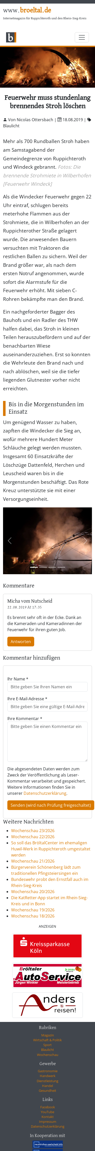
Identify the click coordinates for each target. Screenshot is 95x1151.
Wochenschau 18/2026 (32, 916)
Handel (47, 1085)
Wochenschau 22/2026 (32, 836)
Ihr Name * (17, 679)
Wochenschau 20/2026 (32, 891)
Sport (47, 1045)
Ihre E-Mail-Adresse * (27, 699)
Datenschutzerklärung (45, 793)
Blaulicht (47, 1049)
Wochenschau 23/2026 (32, 830)
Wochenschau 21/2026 (32, 861)
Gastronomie (48, 1071)
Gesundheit (47, 1090)
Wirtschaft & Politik (47, 1040)
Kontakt (48, 1116)
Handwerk (47, 1076)
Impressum (47, 1121)
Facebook (47, 1107)
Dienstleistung (47, 1081)
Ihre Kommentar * (24, 718)
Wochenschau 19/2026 (32, 910)
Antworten (21, 641)
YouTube (47, 1112)
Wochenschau (47, 1054)
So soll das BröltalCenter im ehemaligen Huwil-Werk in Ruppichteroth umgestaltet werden (50, 849)
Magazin (47, 1035)
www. (27, 10)
